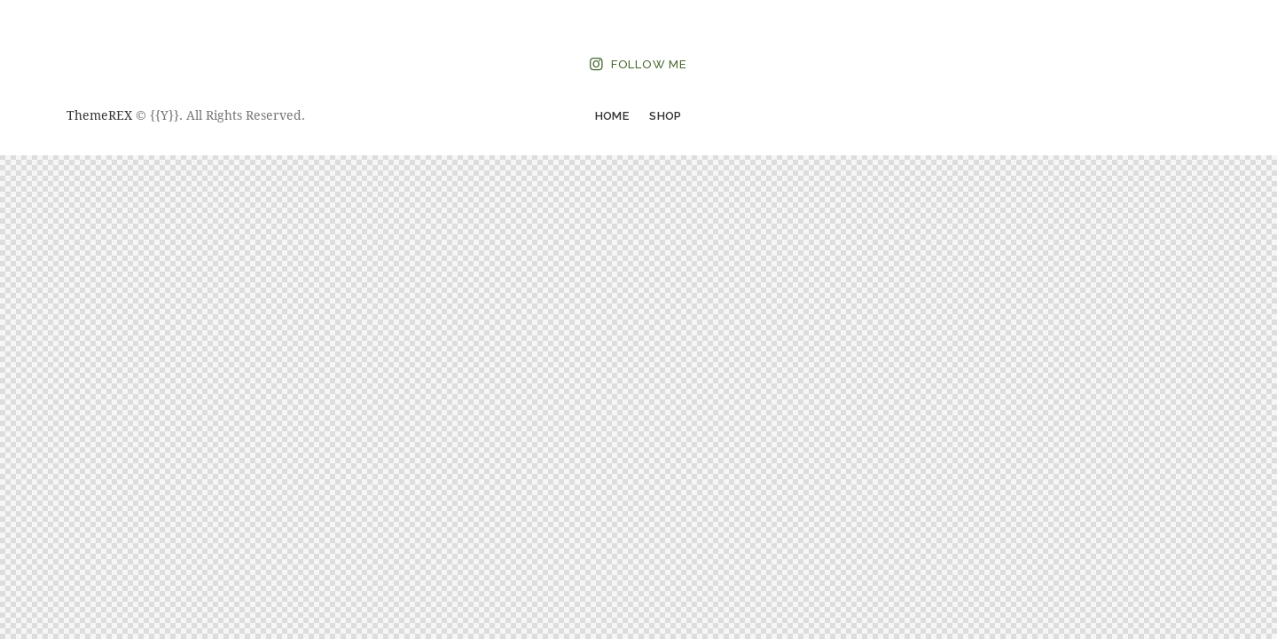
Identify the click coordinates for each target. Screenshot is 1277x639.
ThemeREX (99, 114)
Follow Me (649, 64)
